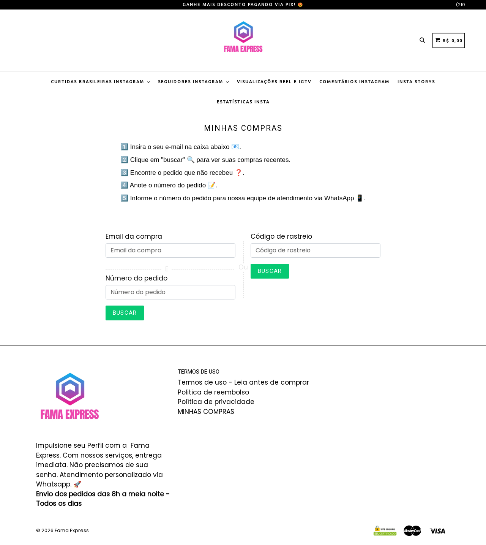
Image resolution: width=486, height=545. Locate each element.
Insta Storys (416, 81)
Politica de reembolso (213, 392)
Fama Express (72, 530)
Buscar (125, 312)
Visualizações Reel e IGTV (274, 81)
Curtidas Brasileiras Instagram (100, 81)
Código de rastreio (281, 236)
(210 (460, 5)
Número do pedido (136, 278)
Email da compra (134, 236)
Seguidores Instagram (193, 81)
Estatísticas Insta (243, 102)
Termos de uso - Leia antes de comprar (243, 382)
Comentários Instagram (354, 81)
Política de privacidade (216, 401)
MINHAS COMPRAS (206, 411)
